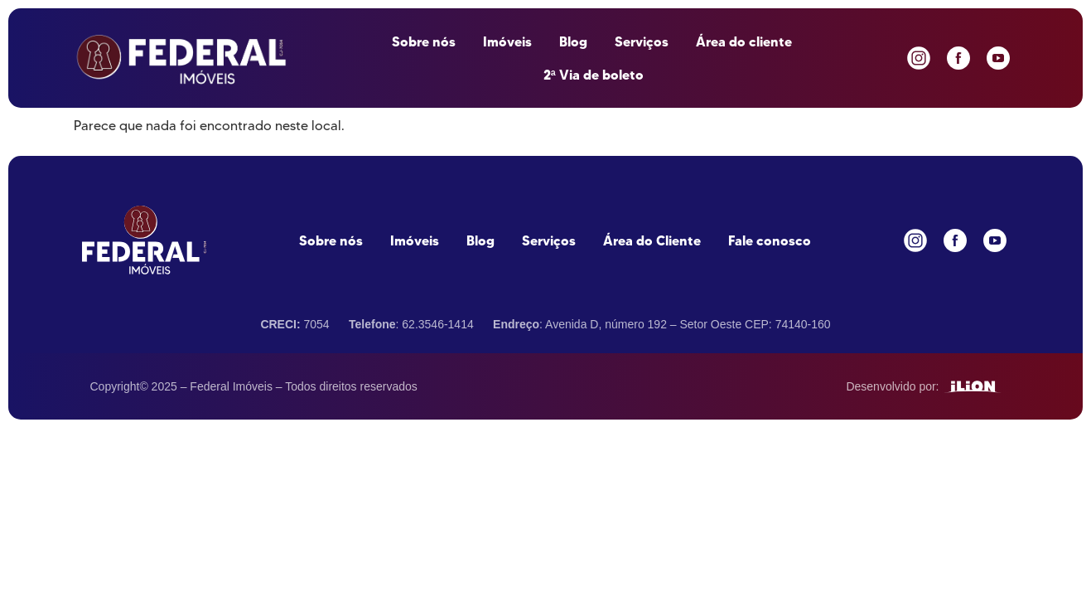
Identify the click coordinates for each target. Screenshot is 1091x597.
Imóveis (507, 41)
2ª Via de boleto (593, 74)
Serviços (642, 41)
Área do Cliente (652, 240)
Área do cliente (744, 41)
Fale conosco (769, 240)
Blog (573, 41)
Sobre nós (424, 41)
